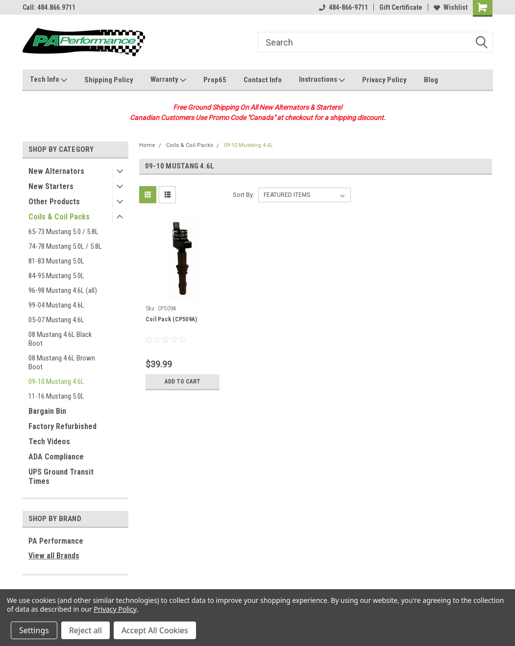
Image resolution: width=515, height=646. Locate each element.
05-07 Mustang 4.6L (56, 319)
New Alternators (56, 171)
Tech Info (48, 80)
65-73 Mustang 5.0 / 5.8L (63, 231)
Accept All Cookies (155, 630)
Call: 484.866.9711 (49, 7)
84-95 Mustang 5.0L (56, 275)
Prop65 (214, 79)
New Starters (51, 186)
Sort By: (243, 194)
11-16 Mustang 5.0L (56, 396)
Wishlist (450, 7)
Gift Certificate (400, 7)
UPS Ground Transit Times (61, 476)
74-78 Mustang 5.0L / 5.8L (65, 246)
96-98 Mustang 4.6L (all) (62, 290)
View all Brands (53, 555)
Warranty (168, 80)
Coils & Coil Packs (59, 216)
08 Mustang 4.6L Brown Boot (61, 362)
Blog (431, 79)
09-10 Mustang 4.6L (56, 381)
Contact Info (263, 79)
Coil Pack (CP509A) (171, 319)
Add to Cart (182, 381)
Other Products (54, 201)
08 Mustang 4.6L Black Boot (60, 339)
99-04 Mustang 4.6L (56, 305)
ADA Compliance (56, 456)
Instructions (322, 80)
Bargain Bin (47, 411)
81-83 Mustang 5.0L (56, 261)
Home (147, 145)
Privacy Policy (384, 79)
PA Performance (55, 541)
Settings (34, 630)
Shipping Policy (108, 79)
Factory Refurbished (62, 426)
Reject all (85, 630)
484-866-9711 (343, 7)
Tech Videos (49, 441)
